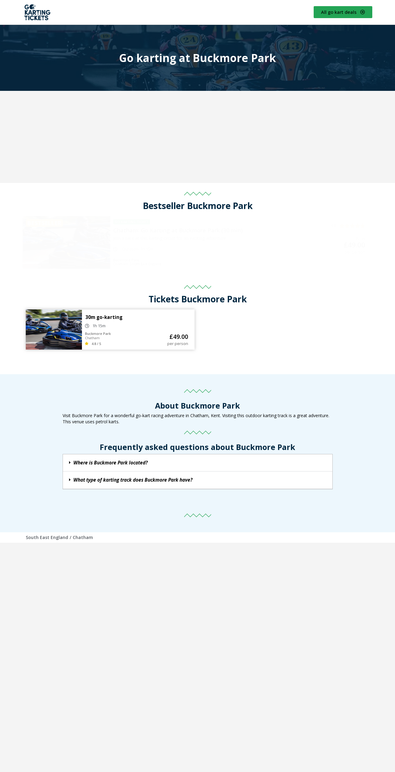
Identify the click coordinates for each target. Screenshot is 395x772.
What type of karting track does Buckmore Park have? (132, 480)
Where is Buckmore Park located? (110, 463)
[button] (197, 462)
